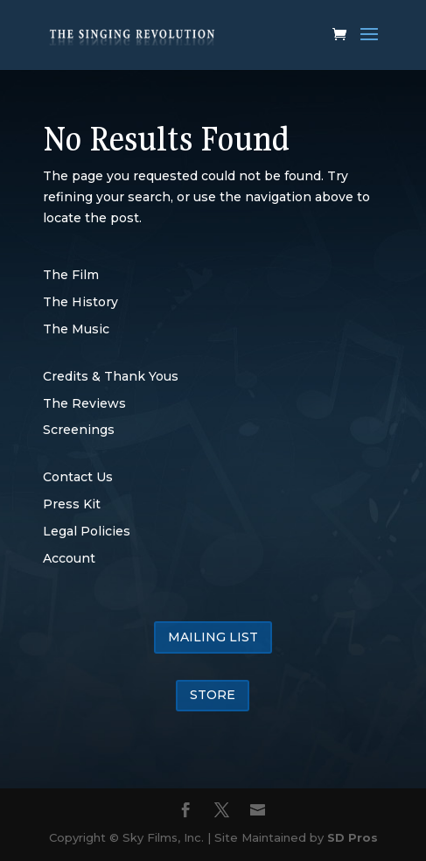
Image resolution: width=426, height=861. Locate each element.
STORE (212, 695)
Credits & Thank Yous (110, 376)
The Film (71, 275)
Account (69, 558)
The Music (76, 329)
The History (80, 302)
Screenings (79, 430)
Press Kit (72, 504)
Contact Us (78, 477)
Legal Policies (86, 531)
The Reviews (84, 403)
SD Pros (352, 837)
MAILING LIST (213, 637)
